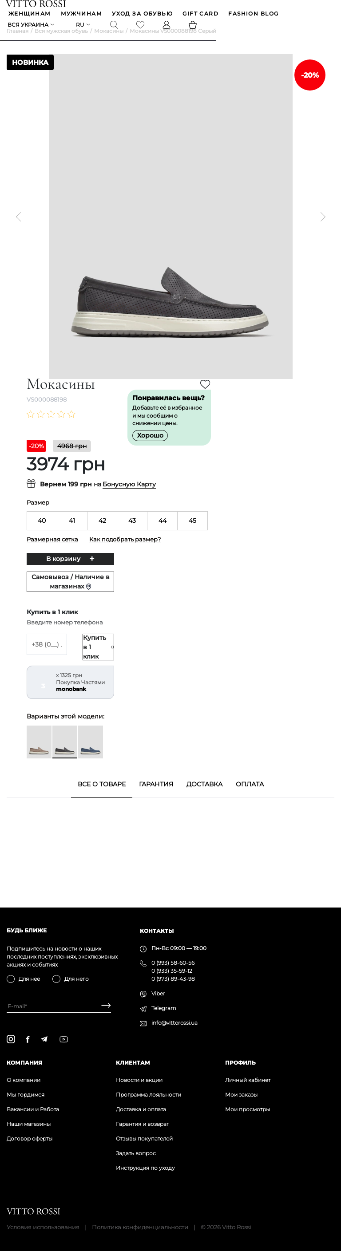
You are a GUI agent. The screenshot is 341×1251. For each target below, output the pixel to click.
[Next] (320, 230)
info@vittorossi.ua (174, 1022)
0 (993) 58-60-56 (172, 962)
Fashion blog (254, 15)
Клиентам (133, 1062)
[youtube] (63, 1039)
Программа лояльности (148, 1094)
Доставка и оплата (141, 1109)
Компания (24, 1062)
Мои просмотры (247, 1109)
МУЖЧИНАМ (82, 15)
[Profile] (167, 27)
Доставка (204, 798)
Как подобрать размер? (125, 552)
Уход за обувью (143, 15)
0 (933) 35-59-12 (171, 970)
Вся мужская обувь (61, 44)
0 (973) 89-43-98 (173, 978)
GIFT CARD (201, 15)
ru (81, 27)
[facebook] (28, 1039)
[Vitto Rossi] (37, 4)
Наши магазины (29, 1124)
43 (132, 534)
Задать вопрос (136, 1153)
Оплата (250, 798)
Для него (76, 978)
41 (72, 534)
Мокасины (108, 44)
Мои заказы (241, 1094)
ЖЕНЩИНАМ (30, 15)
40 (42, 534)
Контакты (157, 930)
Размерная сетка (52, 552)
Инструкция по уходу (145, 1167)
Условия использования (43, 1227)
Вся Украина (28, 27)
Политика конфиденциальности (140, 1227)
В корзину (63, 572)
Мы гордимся (25, 1094)
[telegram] (44, 1039)
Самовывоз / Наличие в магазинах (71, 595)
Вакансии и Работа (33, 1109)
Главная (17, 44)
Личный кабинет (247, 1080)
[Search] (115, 27)
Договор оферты (29, 1138)
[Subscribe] (103, 1006)
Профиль (240, 1062)
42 (102, 534)
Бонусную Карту (129, 498)
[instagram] (11, 1039)
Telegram (163, 1008)
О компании (23, 1080)
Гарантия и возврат (142, 1124)
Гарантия (156, 798)
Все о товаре (102, 798)
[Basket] (194, 27)
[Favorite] (141, 27)
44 (163, 534)
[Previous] (20, 230)
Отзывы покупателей (144, 1138)
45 (192, 534)
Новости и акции (139, 1080)
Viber (158, 993)
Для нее (29, 978)
